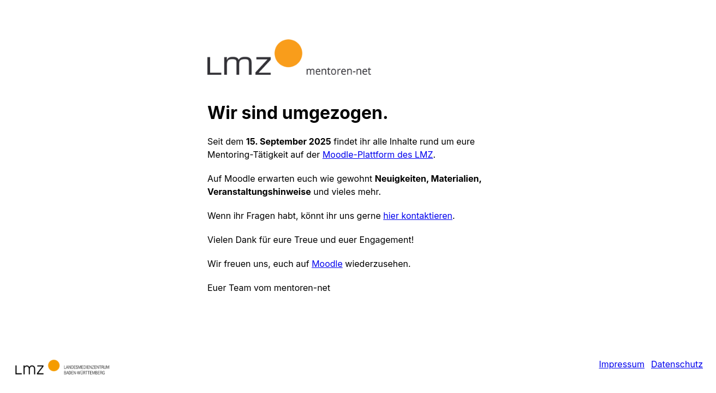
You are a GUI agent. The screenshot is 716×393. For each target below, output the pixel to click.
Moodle (327, 263)
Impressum (622, 364)
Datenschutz (677, 364)
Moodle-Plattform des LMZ (378, 154)
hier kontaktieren (417, 215)
